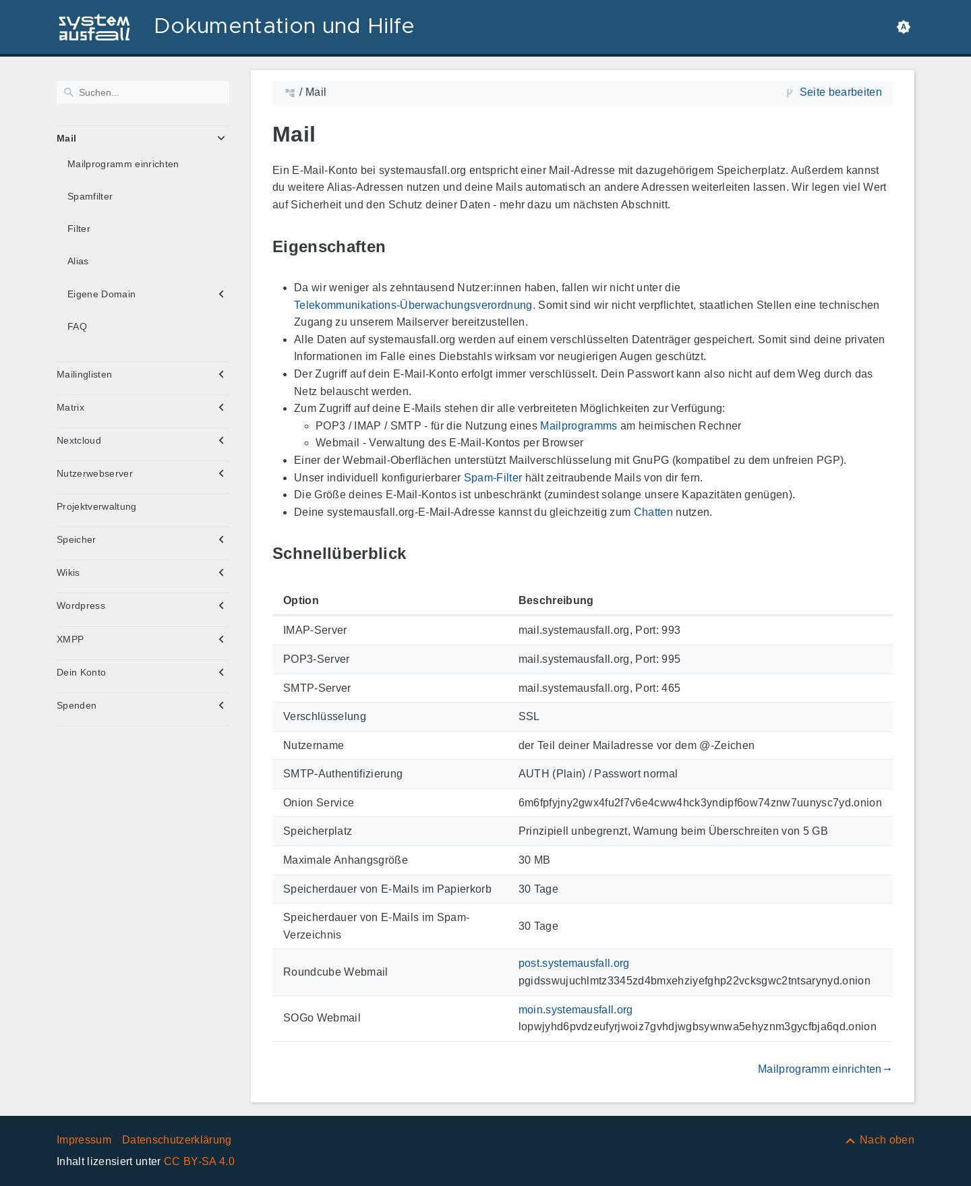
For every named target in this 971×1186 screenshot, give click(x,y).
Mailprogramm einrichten (123, 163)
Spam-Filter (493, 477)
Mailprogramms (578, 426)
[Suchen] (143, 92)
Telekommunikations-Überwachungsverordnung (413, 305)
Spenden (76, 705)
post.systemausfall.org (574, 963)
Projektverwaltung (97, 506)
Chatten (653, 512)
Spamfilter (90, 196)
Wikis (68, 572)
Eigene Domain (101, 294)
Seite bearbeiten (841, 92)
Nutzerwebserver (95, 473)
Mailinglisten (84, 374)
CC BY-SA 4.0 (199, 1161)
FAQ (77, 326)
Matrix (70, 407)
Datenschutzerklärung (177, 1140)
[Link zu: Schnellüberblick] (421, 553)
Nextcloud (79, 440)
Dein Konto (81, 672)
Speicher (76, 539)
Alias (78, 261)
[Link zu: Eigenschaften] (401, 246)
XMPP (70, 639)
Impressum (84, 1140)
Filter (78, 228)
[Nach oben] (879, 1140)
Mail (66, 138)
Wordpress (81, 605)
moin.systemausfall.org (576, 1009)
